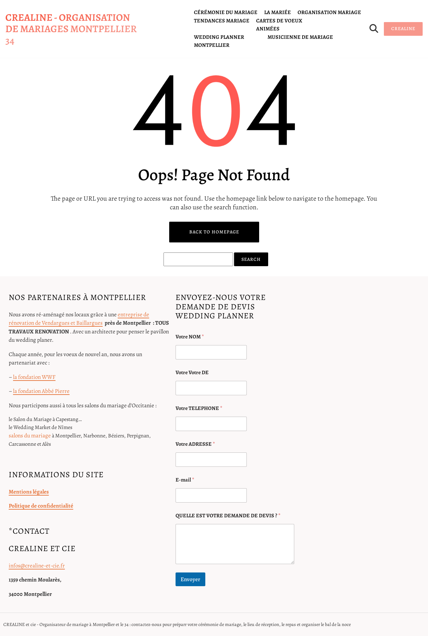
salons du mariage (30, 435)
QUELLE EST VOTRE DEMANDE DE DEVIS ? (228, 516)
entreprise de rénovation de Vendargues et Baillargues (79, 319)
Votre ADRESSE (195, 444)
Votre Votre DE (192, 372)
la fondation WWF (34, 377)
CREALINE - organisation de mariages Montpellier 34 (71, 29)
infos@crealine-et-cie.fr (37, 565)
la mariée (277, 12)
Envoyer (190, 579)
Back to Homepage (214, 232)
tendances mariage (221, 20)
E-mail (185, 480)
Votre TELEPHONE (199, 408)
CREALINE (403, 28)
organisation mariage (329, 12)
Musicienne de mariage (300, 37)
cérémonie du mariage (225, 12)
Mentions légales (29, 492)
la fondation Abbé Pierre (41, 391)
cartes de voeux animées (279, 24)
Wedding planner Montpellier (219, 41)
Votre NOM (190, 337)
